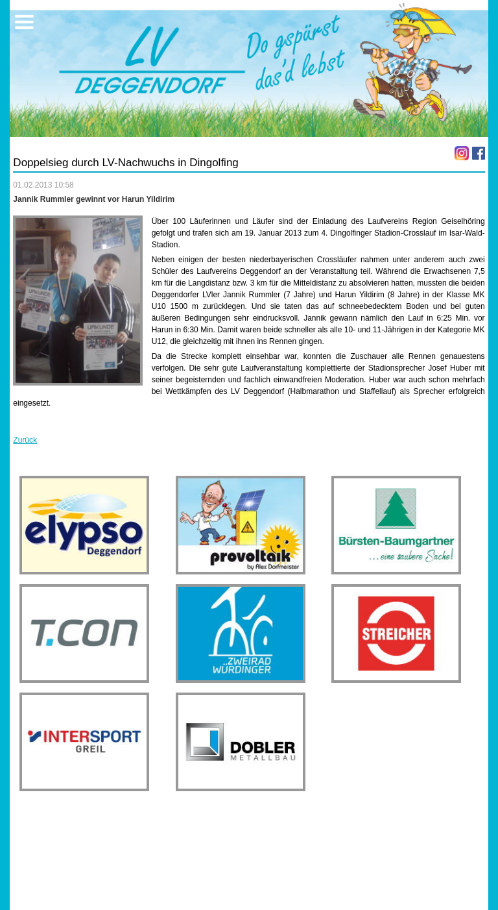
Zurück (25, 440)
